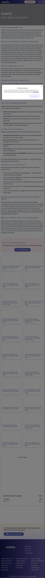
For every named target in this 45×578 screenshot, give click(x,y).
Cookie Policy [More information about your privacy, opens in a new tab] (35, 92)
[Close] (41, 86)
